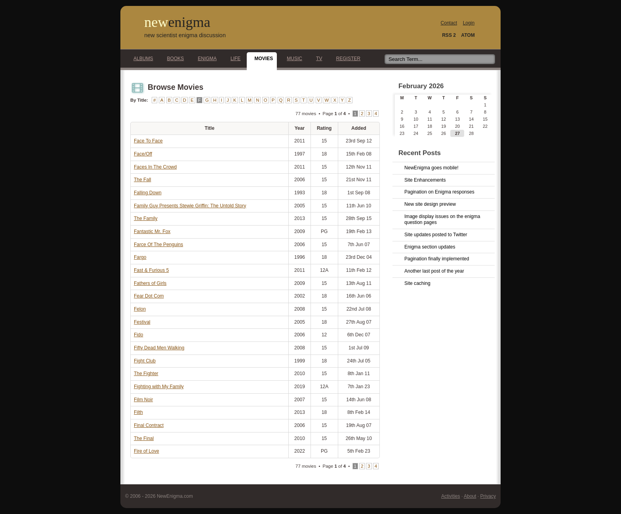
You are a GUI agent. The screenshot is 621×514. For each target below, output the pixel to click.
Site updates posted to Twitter (435, 234)
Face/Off (143, 154)
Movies (261, 58)
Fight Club (145, 361)
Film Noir (143, 399)
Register (345, 58)
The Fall (142, 179)
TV (317, 58)
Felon (140, 309)
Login (468, 23)
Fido (138, 335)
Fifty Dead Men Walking (159, 348)
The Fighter (146, 373)
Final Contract (149, 425)
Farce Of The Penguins (158, 244)
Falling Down (148, 192)
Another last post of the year (434, 271)
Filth (138, 412)
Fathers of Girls (150, 283)
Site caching (417, 283)
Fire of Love (146, 451)
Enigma (205, 58)
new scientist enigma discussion (185, 35)
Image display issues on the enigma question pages (442, 220)
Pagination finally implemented (436, 259)
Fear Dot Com (149, 296)
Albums (141, 58)
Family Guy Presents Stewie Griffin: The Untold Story (190, 206)
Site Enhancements (425, 180)
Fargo (140, 257)
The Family (146, 218)
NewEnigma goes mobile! (431, 168)
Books (173, 58)
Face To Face (148, 141)
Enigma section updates (429, 247)
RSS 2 (449, 35)
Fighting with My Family (159, 386)
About (470, 496)
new (177, 22)
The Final (144, 438)
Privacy (488, 496)
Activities (450, 496)
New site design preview (430, 204)
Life (233, 58)
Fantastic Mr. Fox (152, 231)
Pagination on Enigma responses (439, 192)
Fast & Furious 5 (151, 270)
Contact (449, 23)
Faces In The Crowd (155, 167)
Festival (142, 322)
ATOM (467, 35)
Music (292, 58)
